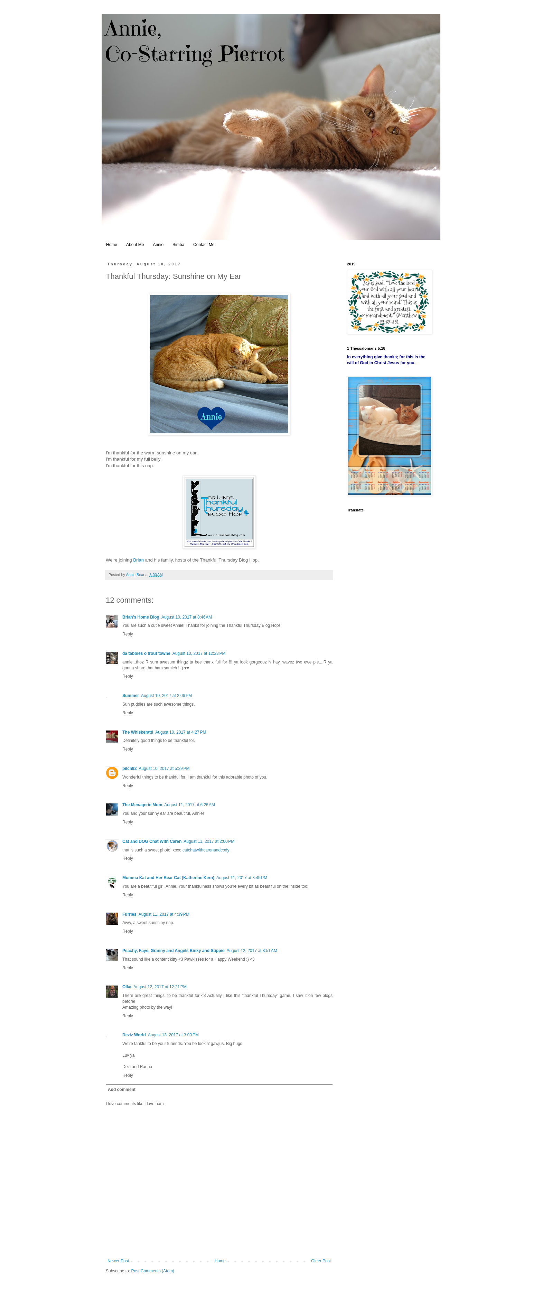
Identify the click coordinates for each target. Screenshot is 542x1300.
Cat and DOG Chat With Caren (151, 841)
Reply (127, 634)
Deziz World (134, 1035)
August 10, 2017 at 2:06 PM (166, 695)
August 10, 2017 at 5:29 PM (164, 768)
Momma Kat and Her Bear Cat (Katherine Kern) (168, 877)
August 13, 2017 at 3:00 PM (173, 1035)
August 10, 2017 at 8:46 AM (186, 617)
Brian (138, 560)
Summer (130, 695)
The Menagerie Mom (142, 804)
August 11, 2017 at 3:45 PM (241, 877)
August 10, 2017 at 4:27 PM (180, 732)
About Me (135, 244)
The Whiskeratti (137, 732)
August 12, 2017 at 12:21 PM (160, 987)
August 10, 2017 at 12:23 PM (199, 653)
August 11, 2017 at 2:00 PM (209, 841)
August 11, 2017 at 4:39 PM (164, 914)
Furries (129, 914)
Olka (126, 987)
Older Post (321, 1261)
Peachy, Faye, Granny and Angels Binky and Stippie (173, 950)
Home (111, 244)
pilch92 (129, 768)
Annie (158, 244)
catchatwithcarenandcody (206, 850)
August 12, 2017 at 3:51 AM (251, 950)
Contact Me (203, 244)
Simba (178, 244)
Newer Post (118, 1261)
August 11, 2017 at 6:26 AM (189, 804)
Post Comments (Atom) (152, 1271)
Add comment (122, 1089)
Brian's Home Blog (140, 617)
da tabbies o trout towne (146, 653)
